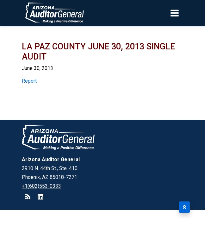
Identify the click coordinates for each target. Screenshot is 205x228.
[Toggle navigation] (185, 13)
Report (29, 81)
